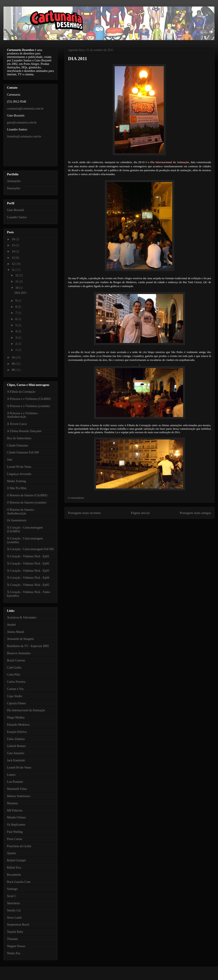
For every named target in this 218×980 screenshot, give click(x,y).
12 (14, 263)
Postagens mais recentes (84, 513)
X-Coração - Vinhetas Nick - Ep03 (28, 570)
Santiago (12, 888)
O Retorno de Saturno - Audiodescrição (21, 511)
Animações (14, 181)
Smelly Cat (14, 910)
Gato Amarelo (15, 753)
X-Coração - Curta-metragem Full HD (30, 549)
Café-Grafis (14, 667)
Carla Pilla (13, 674)
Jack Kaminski (16, 760)
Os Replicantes (16, 824)
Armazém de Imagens (20, 638)
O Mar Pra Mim (17, 488)
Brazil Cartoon (16, 660)
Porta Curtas (14, 839)
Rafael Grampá (16, 860)
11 (13, 270)
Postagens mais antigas (195, 513)
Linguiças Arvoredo (19, 474)
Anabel (11, 624)
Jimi (9, 459)
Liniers (11, 774)
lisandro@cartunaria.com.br (24, 136)
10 (17, 287)
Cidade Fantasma (17, 445)
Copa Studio (14, 696)
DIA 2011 (77, 58)
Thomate (12, 939)
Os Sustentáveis (16, 520)
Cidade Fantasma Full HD (23, 452)
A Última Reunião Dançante (24, 431)
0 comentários (76, 497)
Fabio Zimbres (16, 739)
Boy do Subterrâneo (19, 438)
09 (14, 363)
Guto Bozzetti (15, 210)
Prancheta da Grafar (19, 846)
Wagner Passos (16, 946)
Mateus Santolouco (19, 796)
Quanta (11, 853)
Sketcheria (13, 903)
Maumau (12, 803)
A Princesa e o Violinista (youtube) (28, 406)
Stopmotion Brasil (18, 924)
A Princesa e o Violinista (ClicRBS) (29, 398)
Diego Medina (15, 717)
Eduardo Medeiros (18, 724)
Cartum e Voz (15, 689)
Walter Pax (13, 953)
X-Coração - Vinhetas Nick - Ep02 (28, 563)
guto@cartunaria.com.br (22, 122)
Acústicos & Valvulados (21, 617)
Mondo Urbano (16, 817)
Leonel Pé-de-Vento (19, 466)
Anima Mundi (15, 632)
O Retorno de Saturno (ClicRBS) (27, 495)
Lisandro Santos (17, 217)
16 (14, 239)
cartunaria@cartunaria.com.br (25, 108)
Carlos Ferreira (16, 681)
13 (14, 257)
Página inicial (140, 513)
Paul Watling (15, 831)
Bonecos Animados (19, 653)
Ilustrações (13, 188)
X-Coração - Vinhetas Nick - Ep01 (28, 556)
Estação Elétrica (17, 731)
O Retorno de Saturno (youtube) (26, 502)
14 (14, 251)
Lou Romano (15, 781)
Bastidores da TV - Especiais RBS (28, 646)
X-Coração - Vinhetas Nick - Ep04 (28, 577)
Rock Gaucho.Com (18, 882)
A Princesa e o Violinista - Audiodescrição (23, 415)
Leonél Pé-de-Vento (19, 767)
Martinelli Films (17, 789)
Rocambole (14, 874)
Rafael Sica (14, 867)
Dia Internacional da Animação (169, 162)
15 (14, 245)
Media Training (16, 481)
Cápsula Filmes (16, 703)
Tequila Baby (15, 931)
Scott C (11, 896)
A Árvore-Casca (17, 424)
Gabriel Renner (16, 746)
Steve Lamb (14, 917)
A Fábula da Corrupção (21, 391)
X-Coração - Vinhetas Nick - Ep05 (28, 584)
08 (14, 370)
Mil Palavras (14, 810)
